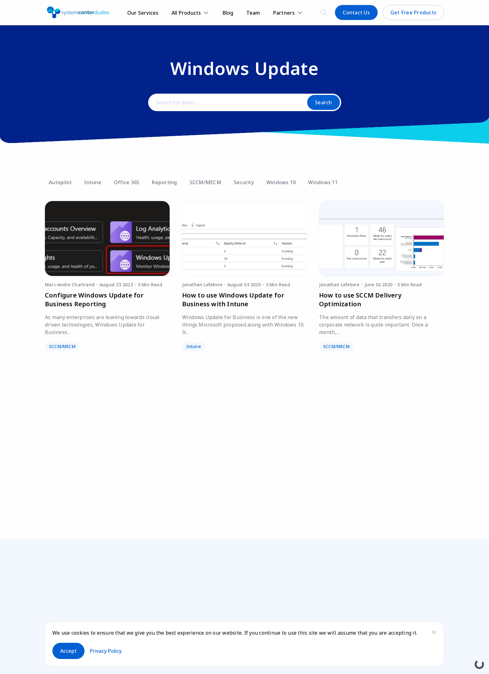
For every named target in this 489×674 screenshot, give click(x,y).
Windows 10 (281, 182)
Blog (228, 12)
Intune (92, 182)
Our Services (143, 12)
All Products (186, 12)
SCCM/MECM (205, 182)
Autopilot (60, 182)
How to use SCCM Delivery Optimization (360, 299)
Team (253, 12)
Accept (68, 650)
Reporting (164, 182)
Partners (284, 12)
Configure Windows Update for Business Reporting (94, 299)
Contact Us (356, 12)
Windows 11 (323, 182)
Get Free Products (413, 12)
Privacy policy (106, 650)
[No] (433, 632)
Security (244, 182)
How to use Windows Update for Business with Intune (233, 299)
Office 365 (127, 182)
